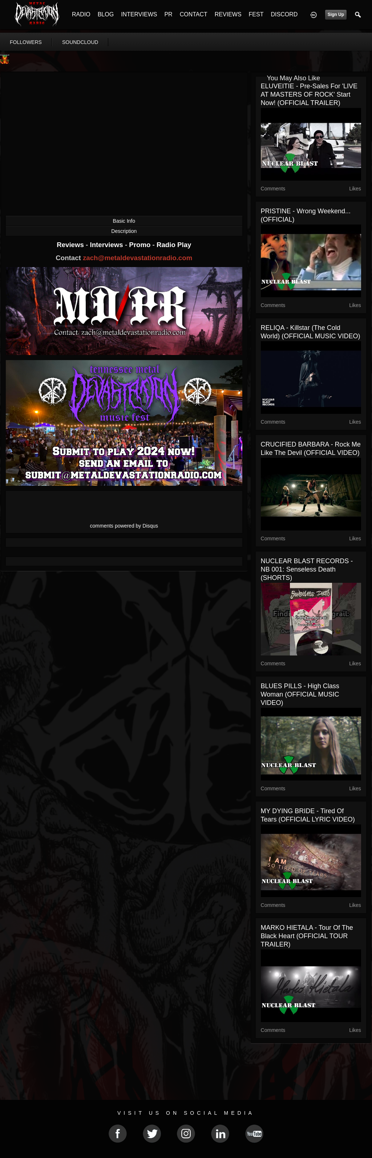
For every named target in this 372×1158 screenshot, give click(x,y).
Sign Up (336, 14)
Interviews (107, 245)
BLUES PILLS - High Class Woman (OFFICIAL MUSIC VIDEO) (300, 694)
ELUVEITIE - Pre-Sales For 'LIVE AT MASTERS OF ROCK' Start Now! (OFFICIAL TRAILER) (309, 94)
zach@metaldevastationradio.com (137, 258)
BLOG (106, 14)
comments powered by (124, 526)
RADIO (81, 14)
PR (168, 14)
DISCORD (284, 14)
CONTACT (193, 14)
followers (26, 42)
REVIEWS (228, 14)
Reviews (71, 245)
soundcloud (80, 42)
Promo (140, 245)
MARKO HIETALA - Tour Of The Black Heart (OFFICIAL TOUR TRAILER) (307, 936)
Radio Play (174, 245)
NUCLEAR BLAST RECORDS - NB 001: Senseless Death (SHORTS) (307, 569)
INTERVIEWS (139, 14)
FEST (256, 14)
